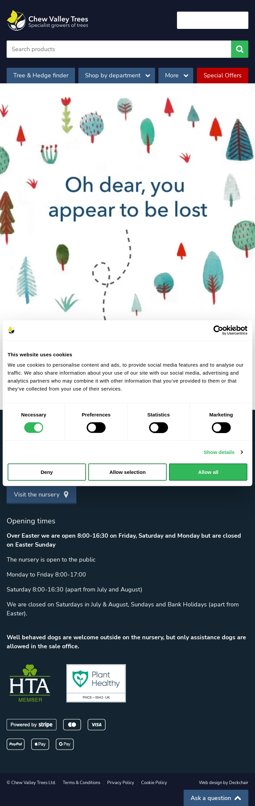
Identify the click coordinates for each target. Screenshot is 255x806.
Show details (219, 452)
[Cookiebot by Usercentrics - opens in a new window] (218, 330)
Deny (47, 472)
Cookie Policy (154, 783)
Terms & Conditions (81, 783)
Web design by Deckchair (223, 783)
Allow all (208, 472)
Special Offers (223, 75)
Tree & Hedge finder (40, 75)
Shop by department (117, 75)
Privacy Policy (120, 783)
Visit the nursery (41, 494)
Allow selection (127, 472)
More (176, 75)
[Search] (119, 49)
